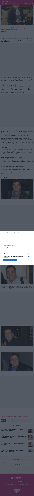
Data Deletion (12, 263)
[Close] (32, 233)
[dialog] (17, 248)
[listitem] (17, 245)
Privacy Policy (22, 263)
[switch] (29, 247)
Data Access (17, 263)
